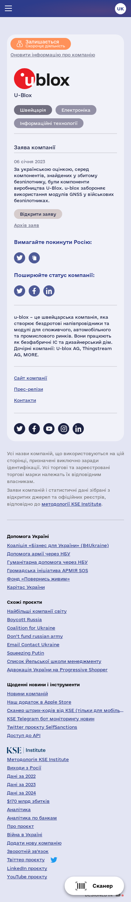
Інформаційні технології (49, 123)
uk (120, 8)
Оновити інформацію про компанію (52, 54)
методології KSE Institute (71, 503)
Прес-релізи (28, 389)
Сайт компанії (30, 377)
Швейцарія (33, 110)
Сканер (103, 886)
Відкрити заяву (38, 214)
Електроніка (75, 110)
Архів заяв (26, 225)
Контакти (25, 400)
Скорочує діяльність (45, 43)
